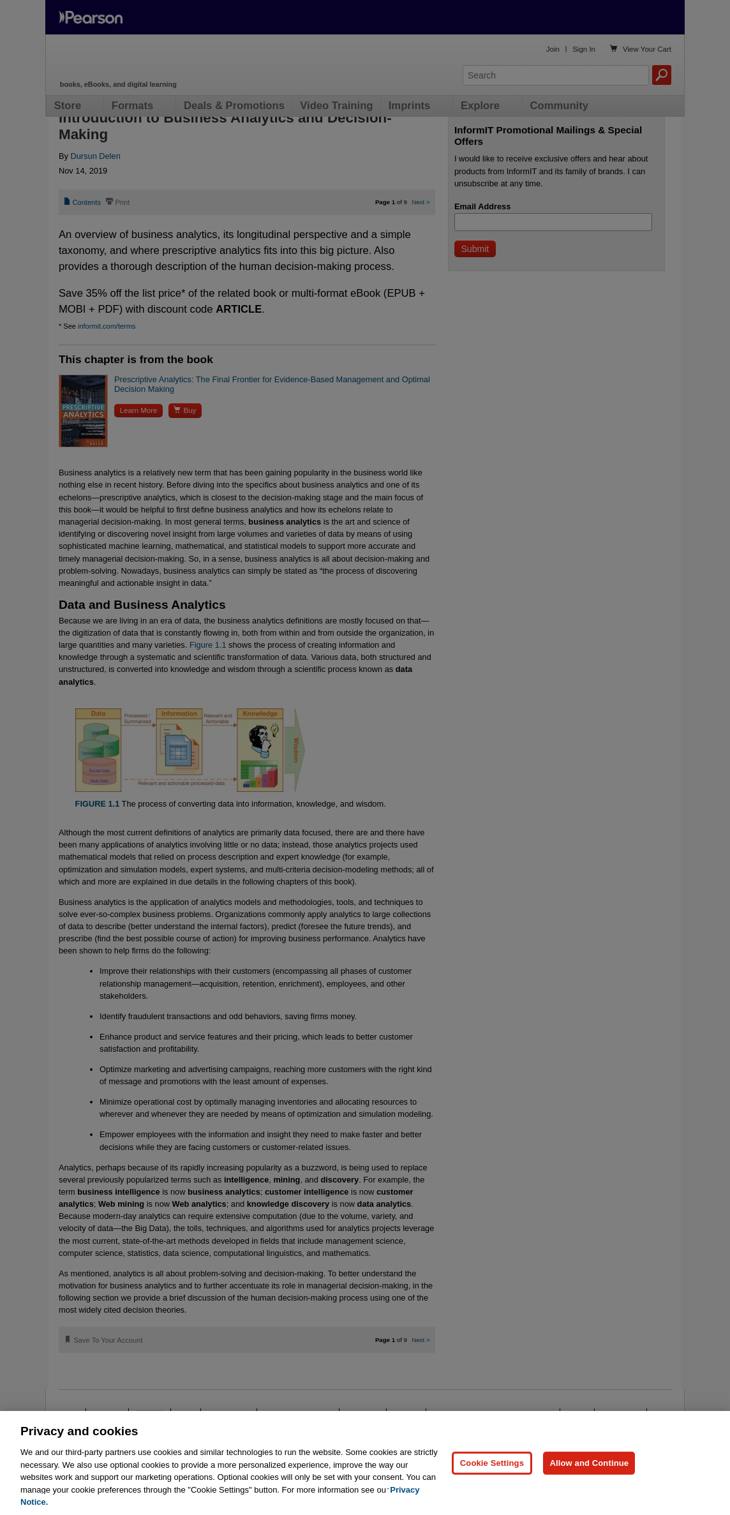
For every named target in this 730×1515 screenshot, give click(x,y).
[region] (365, 1463)
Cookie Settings (492, 1463)
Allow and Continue (589, 1463)
